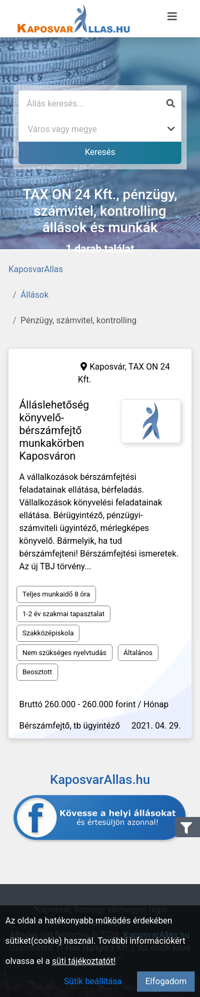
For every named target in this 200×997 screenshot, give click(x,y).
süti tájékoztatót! (84, 961)
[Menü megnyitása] (172, 16)
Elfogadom (166, 981)
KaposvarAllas (36, 269)
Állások (35, 295)
